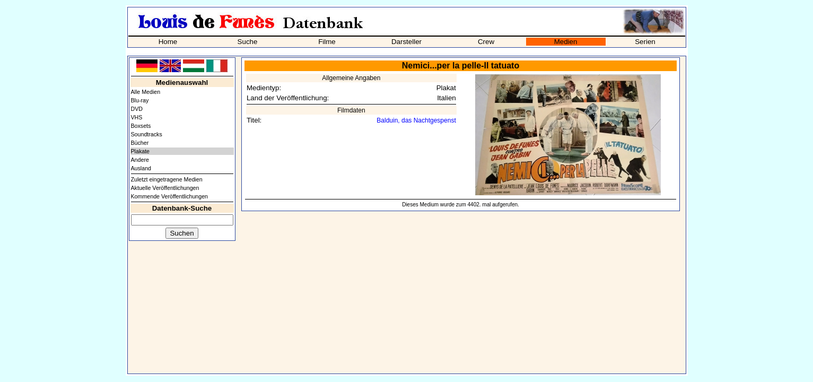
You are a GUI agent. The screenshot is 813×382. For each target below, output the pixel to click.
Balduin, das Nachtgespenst (416, 120)
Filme (327, 42)
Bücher (140, 143)
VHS (137, 117)
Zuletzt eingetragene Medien (167, 179)
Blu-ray (140, 100)
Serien (645, 42)
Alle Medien (146, 92)
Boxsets (141, 126)
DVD (137, 109)
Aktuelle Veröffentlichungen (165, 188)
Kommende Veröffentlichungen (169, 196)
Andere (140, 160)
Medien (566, 42)
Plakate (140, 151)
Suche (248, 42)
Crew (486, 42)
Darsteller (406, 42)
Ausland (141, 168)
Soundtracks (146, 134)
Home (168, 42)
